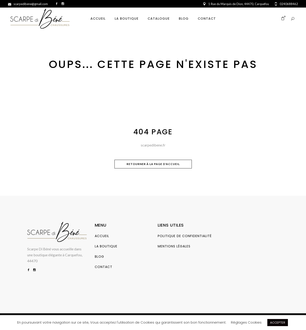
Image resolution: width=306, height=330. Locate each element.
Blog (99, 256)
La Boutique (106, 246)
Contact (103, 267)
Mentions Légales (174, 246)
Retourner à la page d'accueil (153, 164)
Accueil (102, 236)
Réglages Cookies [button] (246, 322)
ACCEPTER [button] (277, 322)
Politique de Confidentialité (185, 236)
